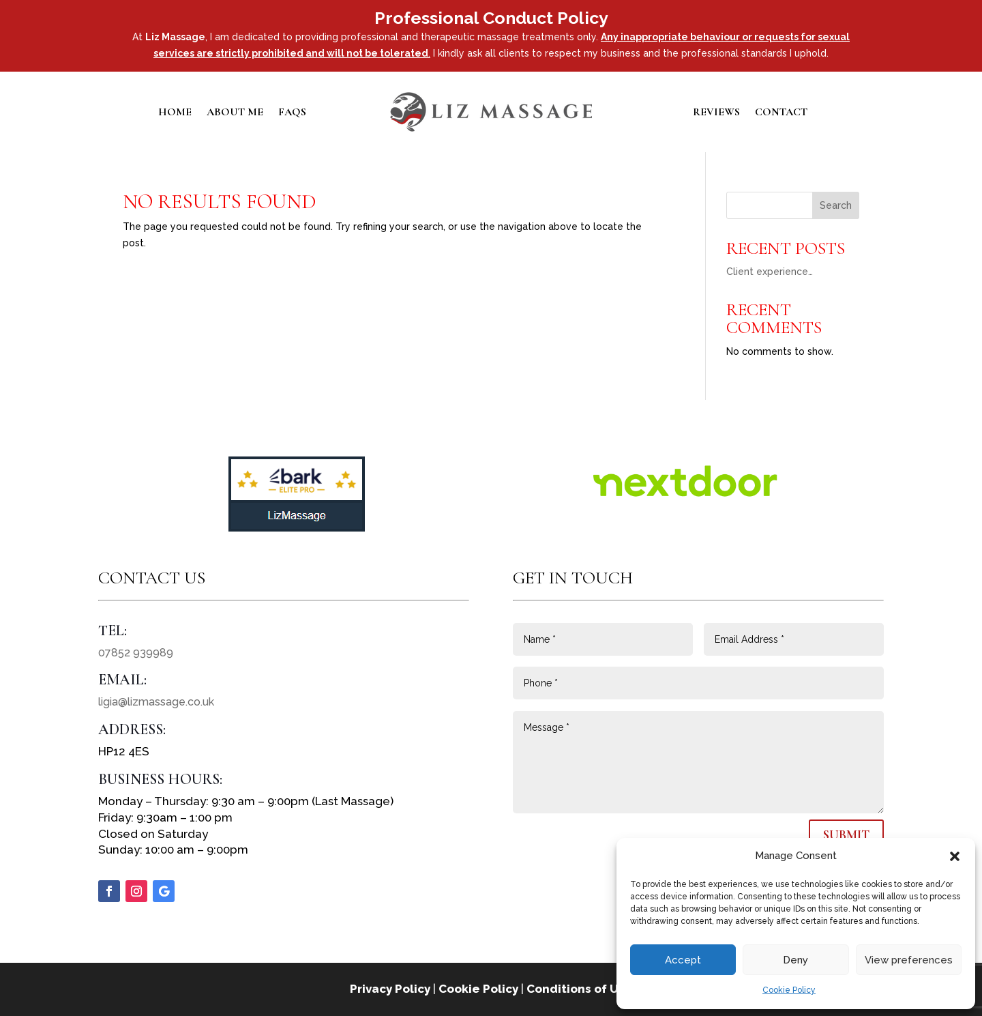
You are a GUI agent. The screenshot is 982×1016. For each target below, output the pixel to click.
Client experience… (769, 271)
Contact (781, 113)
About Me (235, 113)
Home (175, 113)
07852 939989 (135, 652)
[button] (955, 856)
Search (836, 205)
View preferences (909, 960)
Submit (846, 835)
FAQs (292, 113)
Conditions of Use (579, 989)
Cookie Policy (789, 990)
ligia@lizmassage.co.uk (156, 701)
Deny (795, 960)
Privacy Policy (390, 989)
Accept (683, 960)
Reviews (716, 113)
